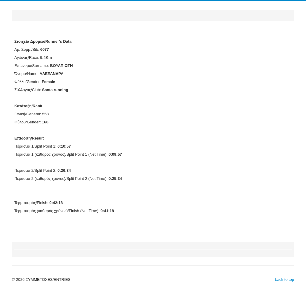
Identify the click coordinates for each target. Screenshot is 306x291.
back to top (284, 279)
